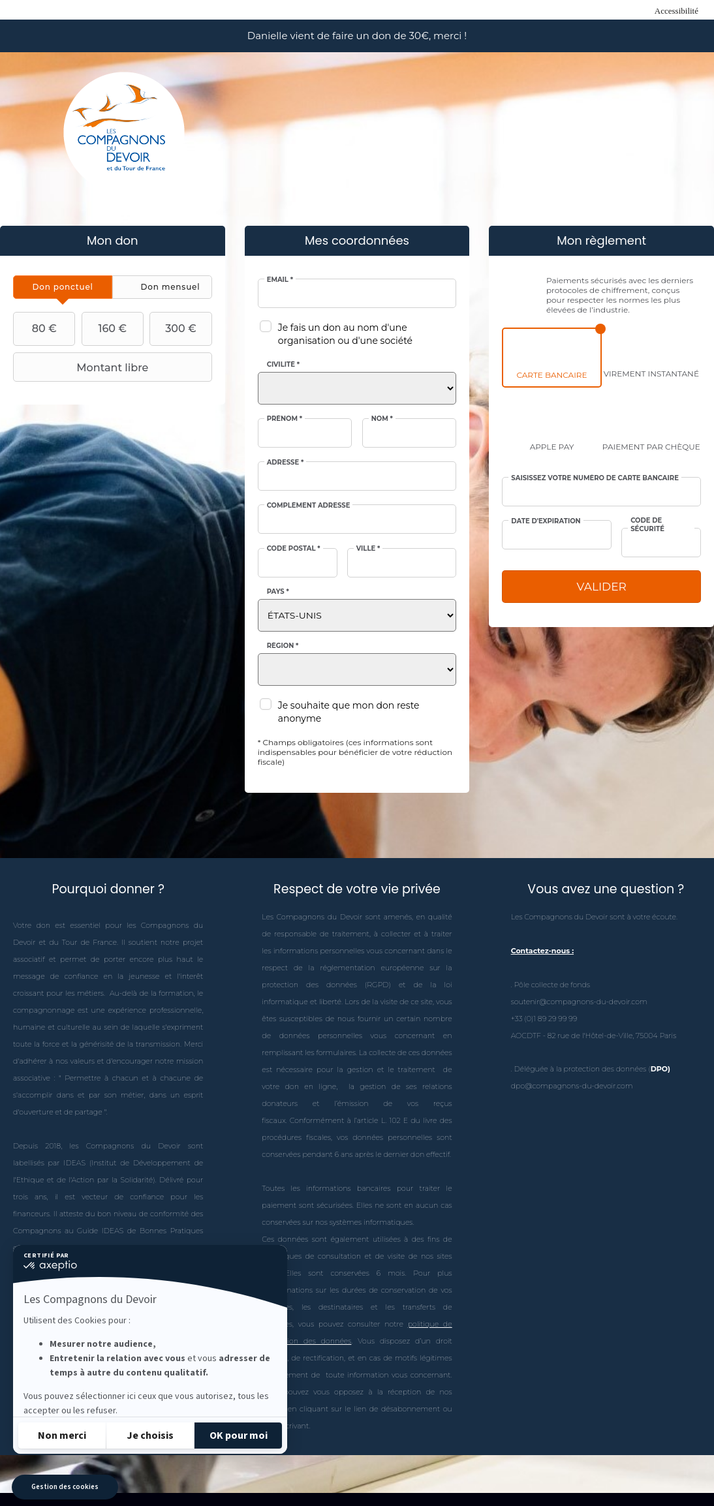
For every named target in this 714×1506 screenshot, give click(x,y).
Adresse (285, 463)
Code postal (293, 549)
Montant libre (82, 367)
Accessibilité (676, 11)
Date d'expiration (545, 521)
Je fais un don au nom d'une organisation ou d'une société (345, 334)
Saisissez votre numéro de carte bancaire (595, 478)
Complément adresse (308, 506)
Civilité (283, 365)
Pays (278, 592)
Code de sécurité (647, 524)
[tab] (62, 287)
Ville (368, 549)
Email (280, 280)
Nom (382, 419)
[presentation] (63, 287)
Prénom (285, 419)
